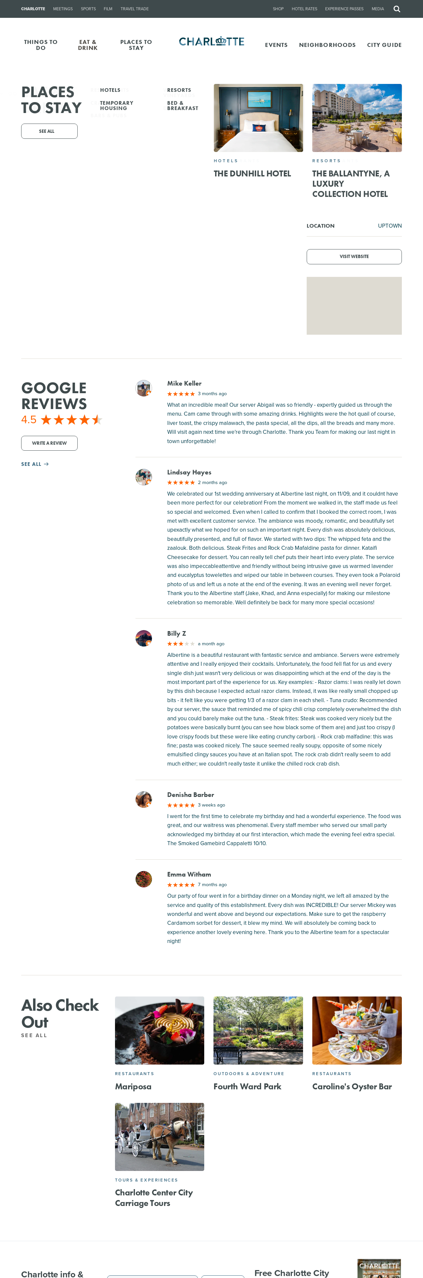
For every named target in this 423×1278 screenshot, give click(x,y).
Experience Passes (344, 9)
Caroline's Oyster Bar (352, 1086)
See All (38, 1035)
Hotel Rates (304, 9)
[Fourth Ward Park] (258, 1030)
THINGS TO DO (41, 45)
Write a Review (49, 443)
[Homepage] (211, 45)
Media (378, 9)
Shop (278, 9)
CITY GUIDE (384, 45)
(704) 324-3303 (188, 151)
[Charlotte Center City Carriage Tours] (160, 1137)
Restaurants (135, 1074)
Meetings (63, 9)
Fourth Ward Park (247, 1086)
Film (108, 9)
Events (276, 45)
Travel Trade (135, 9)
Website (261, 151)
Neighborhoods (327, 45)
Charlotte (33, 9)
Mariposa (133, 1086)
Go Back (19, 93)
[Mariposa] (160, 1030)
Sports (88, 9)
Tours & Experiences (146, 1180)
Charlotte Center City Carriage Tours (154, 1197)
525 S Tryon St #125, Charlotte (221, 142)
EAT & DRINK (88, 45)
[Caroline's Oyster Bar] (357, 1030)
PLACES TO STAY (136, 45)
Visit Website (354, 256)
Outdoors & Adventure (249, 1074)
